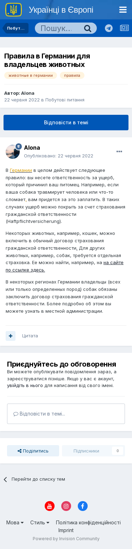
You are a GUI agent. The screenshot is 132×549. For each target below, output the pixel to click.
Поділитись (33, 450)
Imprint (66, 530)
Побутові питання (64, 99)
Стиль (39, 522)
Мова (15, 522)
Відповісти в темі (66, 122)
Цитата (30, 335)
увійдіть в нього (25, 385)
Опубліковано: (58, 155)
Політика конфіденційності (88, 522)
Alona (27, 93)
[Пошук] (56, 28)
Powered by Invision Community (66, 538)
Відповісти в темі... (39, 414)
